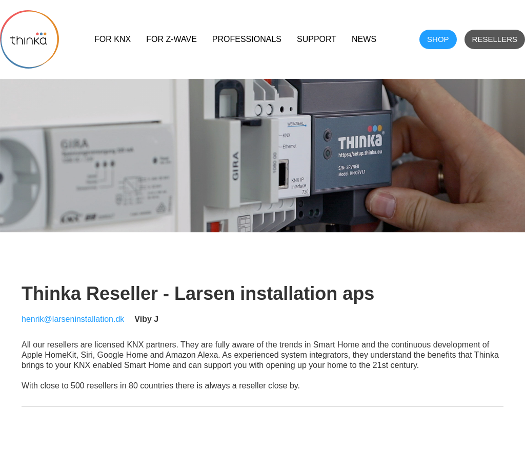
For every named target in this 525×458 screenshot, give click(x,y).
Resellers (494, 39)
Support (316, 39)
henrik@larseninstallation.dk (73, 319)
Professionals (246, 39)
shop (438, 39)
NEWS (364, 39)
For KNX (112, 39)
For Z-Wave (171, 39)
